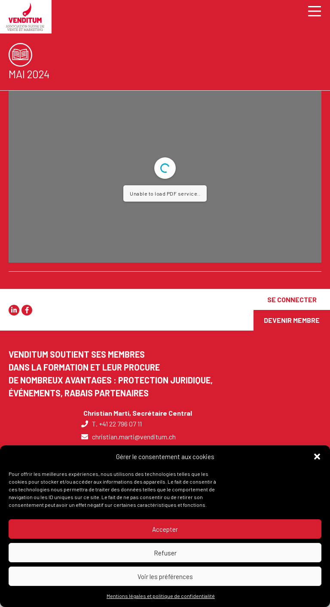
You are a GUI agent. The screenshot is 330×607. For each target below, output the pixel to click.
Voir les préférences (165, 576)
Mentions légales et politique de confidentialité (161, 596)
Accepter (165, 529)
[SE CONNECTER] (292, 299)
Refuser (165, 553)
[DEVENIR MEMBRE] (292, 320)
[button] (317, 456)
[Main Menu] (311, 10)
